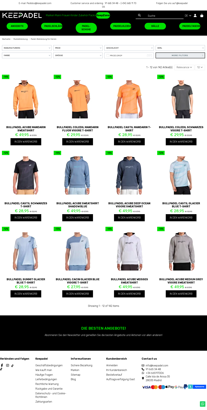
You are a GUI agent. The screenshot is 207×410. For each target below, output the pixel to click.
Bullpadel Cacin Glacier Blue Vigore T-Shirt (77, 281)
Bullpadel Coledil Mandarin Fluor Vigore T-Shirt (77, 129)
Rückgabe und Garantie (49, 388)
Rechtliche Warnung (47, 384)
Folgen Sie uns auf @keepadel (172, 3)
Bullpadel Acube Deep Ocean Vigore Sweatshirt (129, 205)
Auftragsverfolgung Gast (120, 379)
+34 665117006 (155, 373)
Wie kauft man (43, 370)
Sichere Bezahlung (81, 365)
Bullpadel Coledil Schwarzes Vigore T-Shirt (181, 129)
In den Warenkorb (26, 141)
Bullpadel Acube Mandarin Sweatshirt (26, 129)
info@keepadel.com (157, 365)
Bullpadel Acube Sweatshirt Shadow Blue (77, 205)
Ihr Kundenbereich (116, 370)
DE (188, 15)
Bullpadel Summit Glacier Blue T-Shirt (26, 281)
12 (200, 67)
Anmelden (112, 365)
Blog (73, 379)
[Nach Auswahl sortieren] (184, 67)
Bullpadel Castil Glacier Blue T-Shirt (181, 205)
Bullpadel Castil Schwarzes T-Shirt (26, 205)
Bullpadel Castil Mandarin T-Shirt (129, 129)
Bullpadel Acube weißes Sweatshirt (129, 281)
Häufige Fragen (44, 374)
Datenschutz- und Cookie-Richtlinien (50, 395)
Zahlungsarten (43, 401)
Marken (75, 370)
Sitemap (75, 374)
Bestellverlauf (114, 374)
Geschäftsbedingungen (49, 365)
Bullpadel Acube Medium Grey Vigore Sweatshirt (181, 281)
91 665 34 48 (153, 369)
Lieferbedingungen (46, 379)
